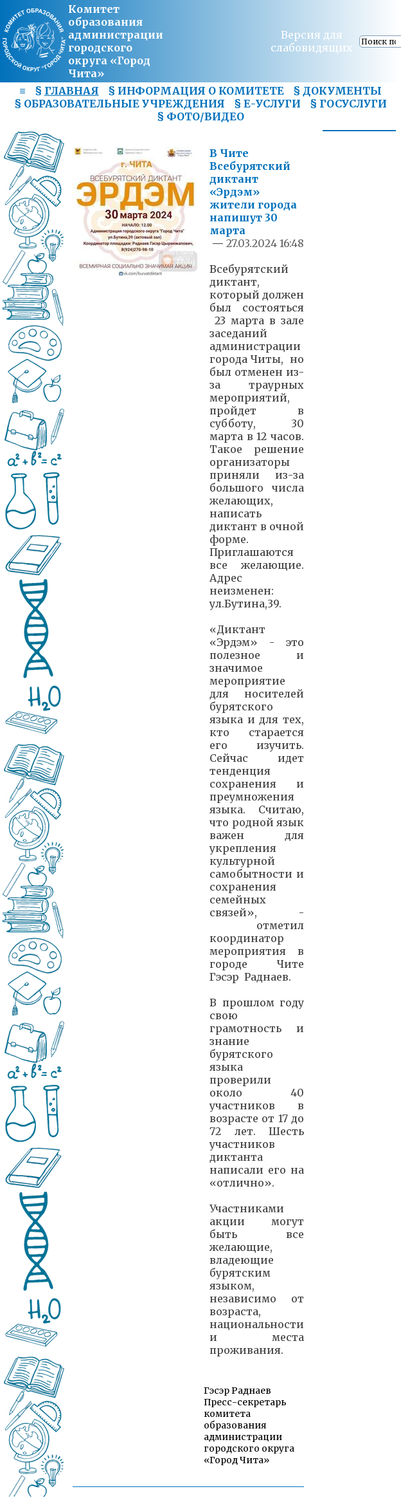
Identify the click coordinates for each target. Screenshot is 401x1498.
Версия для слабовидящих (312, 41)
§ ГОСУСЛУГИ (348, 103)
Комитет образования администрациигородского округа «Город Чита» (115, 41)
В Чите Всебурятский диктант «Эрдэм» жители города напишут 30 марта (253, 192)
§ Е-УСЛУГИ (267, 103)
